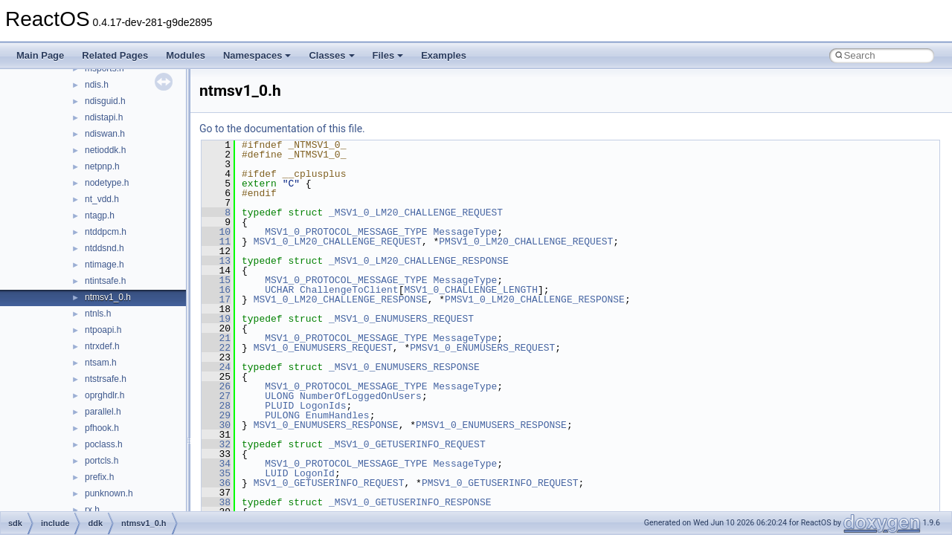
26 (216, 386)
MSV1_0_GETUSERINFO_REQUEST (329, 483)
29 (216, 415)
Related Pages (115, 55)
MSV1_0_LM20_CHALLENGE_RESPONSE (341, 299)
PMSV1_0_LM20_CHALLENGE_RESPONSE (535, 299)
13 (216, 261)
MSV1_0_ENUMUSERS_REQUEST (323, 347)
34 (216, 463)
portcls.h (101, 460)
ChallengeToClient (349, 289)
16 (216, 289)
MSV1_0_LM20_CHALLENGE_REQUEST (338, 241)
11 (216, 241)
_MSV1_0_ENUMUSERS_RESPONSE (404, 367)
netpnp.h (102, 166)
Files (388, 55)
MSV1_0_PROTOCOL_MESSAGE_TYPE (346, 232)
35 (216, 473)
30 (216, 425)
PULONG (282, 415)
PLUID (279, 405)
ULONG (279, 396)
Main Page (40, 55)
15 (216, 280)
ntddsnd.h (104, 248)
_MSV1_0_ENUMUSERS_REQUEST (401, 318)
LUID (276, 473)
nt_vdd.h (102, 199)
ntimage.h (104, 264)
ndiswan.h (105, 134)
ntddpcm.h (105, 232)
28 (216, 405)
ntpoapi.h (103, 330)
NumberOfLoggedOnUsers (361, 396)
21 (216, 338)
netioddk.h (105, 150)
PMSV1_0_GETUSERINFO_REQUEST (500, 483)
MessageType (465, 232)
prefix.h (99, 477)
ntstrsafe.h (105, 379)
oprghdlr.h (104, 395)
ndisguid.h (105, 101)
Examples (443, 55)
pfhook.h (102, 428)
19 (216, 318)
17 (216, 299)
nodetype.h (107, 183)
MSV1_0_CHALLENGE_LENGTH (470, 289)
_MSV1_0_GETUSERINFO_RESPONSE (410, 502)
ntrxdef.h (102, 346)
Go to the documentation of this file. (282, 128)
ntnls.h (98, 313)
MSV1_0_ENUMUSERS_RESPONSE (326, 425)
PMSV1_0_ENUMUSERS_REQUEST (482, 347)
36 (216, 483)
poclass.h (104, 444)
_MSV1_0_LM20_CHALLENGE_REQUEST (416, 212)
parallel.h (103, 411)
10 (216, 232)
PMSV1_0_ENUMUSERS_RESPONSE (491, 425)
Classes (331, 55)
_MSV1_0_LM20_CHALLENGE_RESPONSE (419, 261)
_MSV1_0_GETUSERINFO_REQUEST (407, 444)
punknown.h (109, 493)
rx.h (92, 510)
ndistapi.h (104, 117)
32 (216, 444)
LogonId (314, 473)
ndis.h (97, 85)
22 (216, 347)
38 (216, 502)
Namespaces (257, 55)
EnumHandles (338, 415)
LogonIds (323, 405)
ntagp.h (100, 215)
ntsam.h (101, 362)
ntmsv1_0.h (108, 297)
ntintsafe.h (105, 281)
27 (216, 396)
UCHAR (279, 289)
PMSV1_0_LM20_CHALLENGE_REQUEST (526, 241)
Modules (185, 55)
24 (216, 367)
